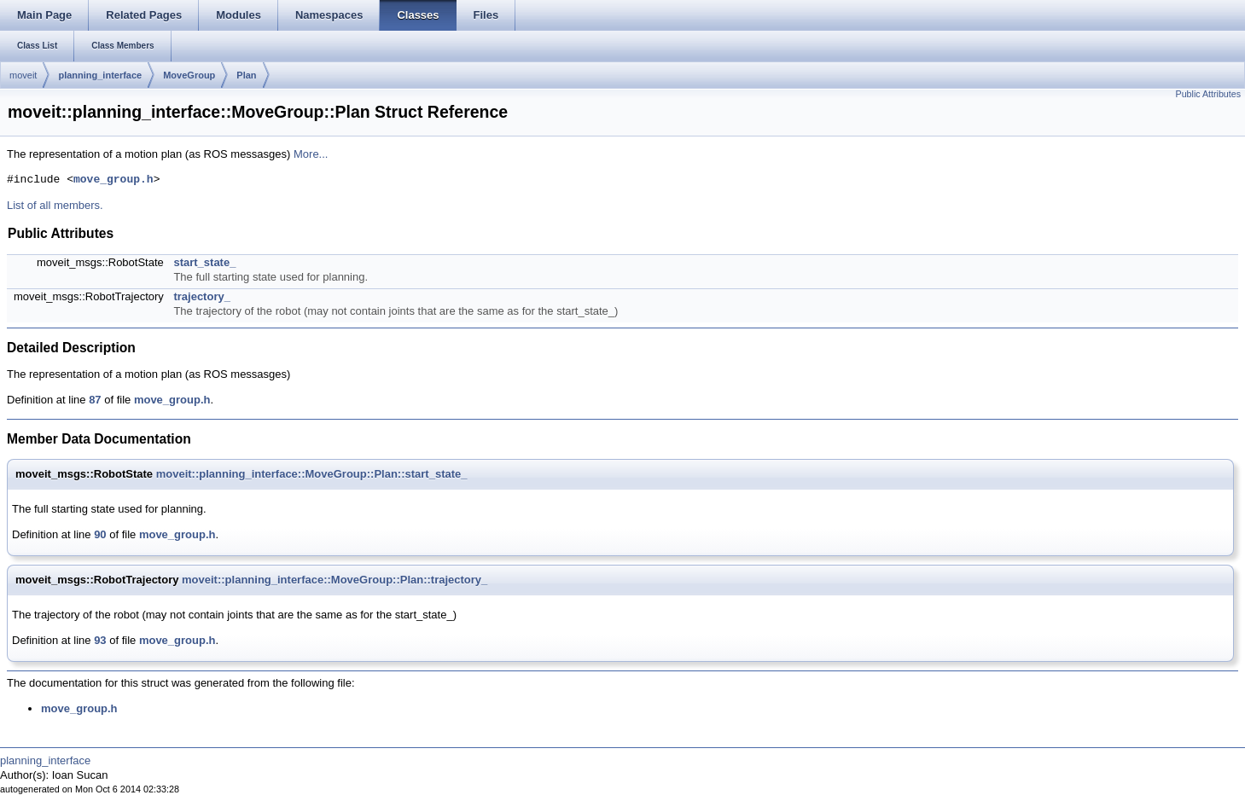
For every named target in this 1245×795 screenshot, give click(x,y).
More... (311, 154)
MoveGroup (189, 75)
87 (95, 399)
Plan (246, 75)
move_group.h (113, 180)
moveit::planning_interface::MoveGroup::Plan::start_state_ (312, 473)
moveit (23, 75)
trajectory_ (201, 296)
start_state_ (204, 262)
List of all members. (55, 205)
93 (100, 640)
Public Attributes (1208, 94)
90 (100, 534)
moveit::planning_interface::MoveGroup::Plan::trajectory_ (334, 579)
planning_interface (100, 75)
